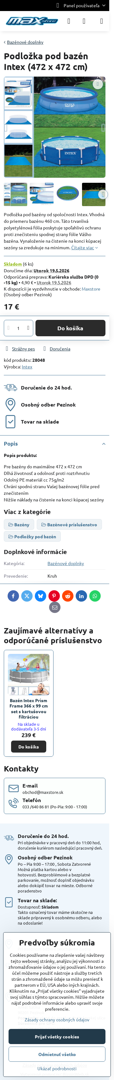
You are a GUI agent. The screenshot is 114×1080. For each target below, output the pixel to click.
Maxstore (91, 289)
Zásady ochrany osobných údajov (57, 1019)
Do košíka (70, 328)
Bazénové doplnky (66, 563)
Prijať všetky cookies (57, 1036)
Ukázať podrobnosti (57, 1068)
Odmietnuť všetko (57, 1054)
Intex (27, 366)
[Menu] (101, 21)
